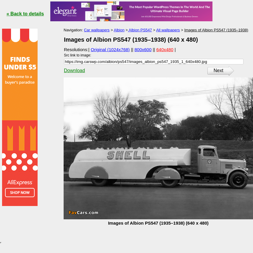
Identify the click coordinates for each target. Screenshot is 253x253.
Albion (119, 30)
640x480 (164, 49)
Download (74, 70)
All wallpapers (168, 30)
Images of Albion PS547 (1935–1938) (216, 30)
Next (218, 70)
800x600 (143, 49)
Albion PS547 (140, 30)
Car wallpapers (97, 30)
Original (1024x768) (110, 49)
